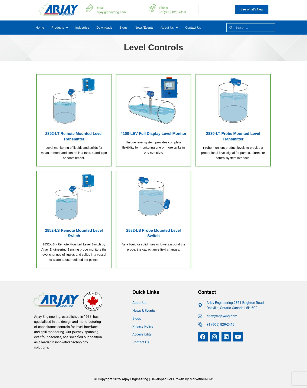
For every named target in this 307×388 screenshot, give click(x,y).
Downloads (104, 27)
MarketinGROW (201, 379)
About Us (169, 27)
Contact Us (193, 27)
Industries (82, 27)
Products (59, 27)
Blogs (123, 27)
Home (40, 27)
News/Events (144, 27)
